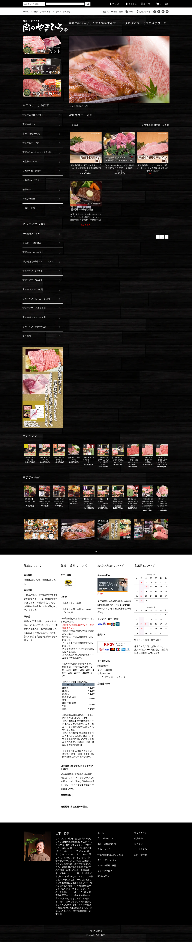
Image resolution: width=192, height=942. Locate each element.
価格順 (157, 125)
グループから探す (61, 12)
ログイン (145, 4)
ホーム (26, 12)
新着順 (165, 125)
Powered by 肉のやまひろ (95, 935)
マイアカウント (141, 833)
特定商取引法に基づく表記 (110, 854)
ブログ (129, 12)
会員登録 (131, 4)
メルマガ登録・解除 (113, 12)
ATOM (106, 876)
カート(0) (162, 4)
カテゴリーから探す (40, 12)
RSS (100, 876)
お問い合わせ (143, 12)
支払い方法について (107, 838)
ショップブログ (105, 871)
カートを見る (140, 849)
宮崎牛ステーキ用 (82, 106)
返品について (104, 849)
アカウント (115, 4)
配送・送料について (107, 844)
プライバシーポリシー (108, 860)
